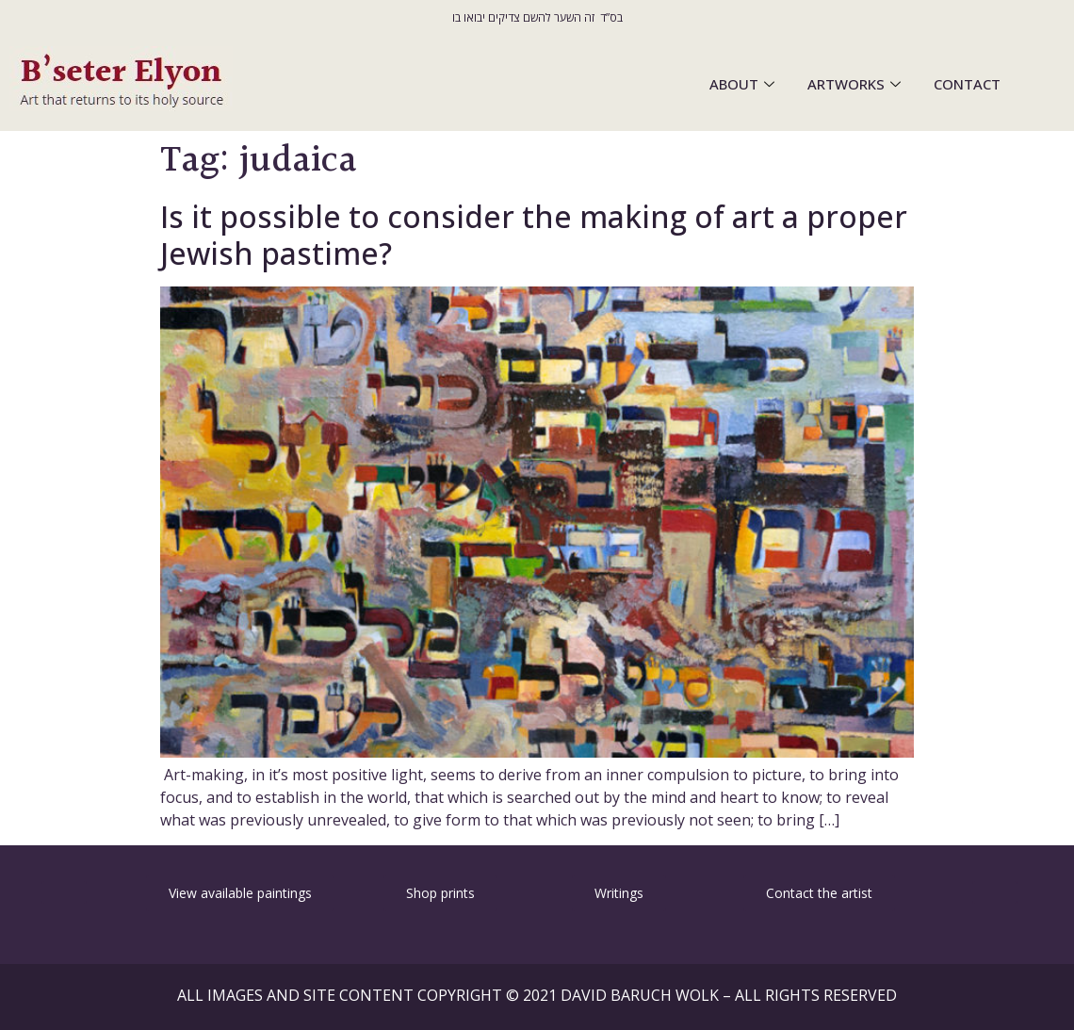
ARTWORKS (856, 83)
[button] (64, 892)
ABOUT (744, 83)
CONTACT (967, 83)
